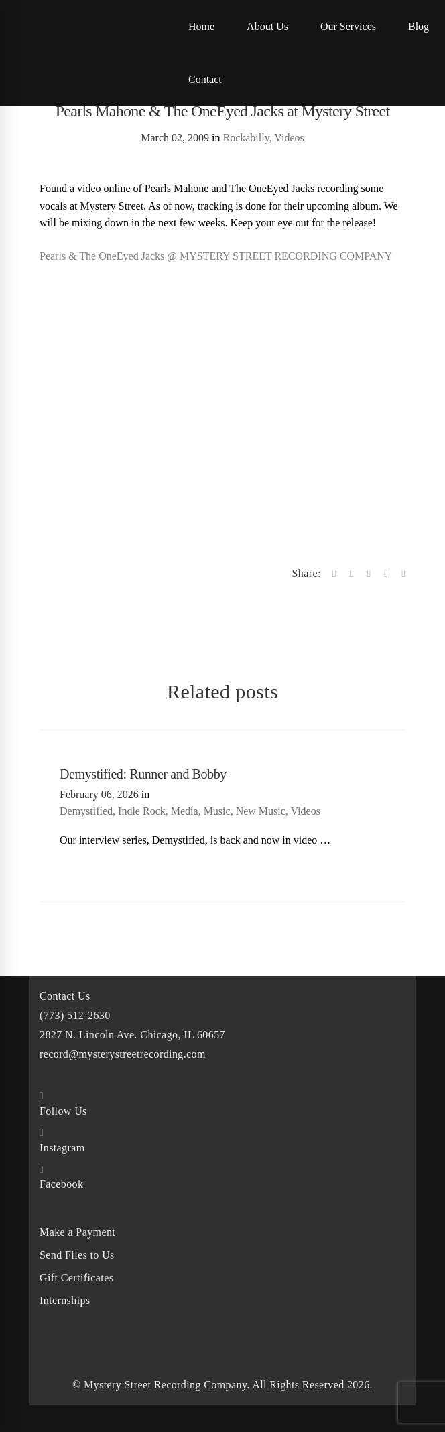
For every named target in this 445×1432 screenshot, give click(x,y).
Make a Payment (77, 1232)
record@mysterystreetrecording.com (123, 1054)
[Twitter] (351, 573)
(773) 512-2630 (75, 1015)
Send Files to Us (77, 1255)
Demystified (86, 811)
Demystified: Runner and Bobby (143, 774)
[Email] (403, 573)
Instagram (62, 1147)
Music (217, 811)
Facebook (61, 1184)
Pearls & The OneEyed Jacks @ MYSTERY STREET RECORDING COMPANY (216, 256)
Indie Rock (142, 811)
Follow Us (63, 1111)
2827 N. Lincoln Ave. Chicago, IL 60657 (132, 1034)
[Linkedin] (386, 573)
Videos (289, 137)
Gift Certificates (76, 1277)
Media (184, 811)
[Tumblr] (368, 573)
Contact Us (65, 996)
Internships (65, 1300)
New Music (260, 811)
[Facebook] (334, 573)
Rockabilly (245, 137)
